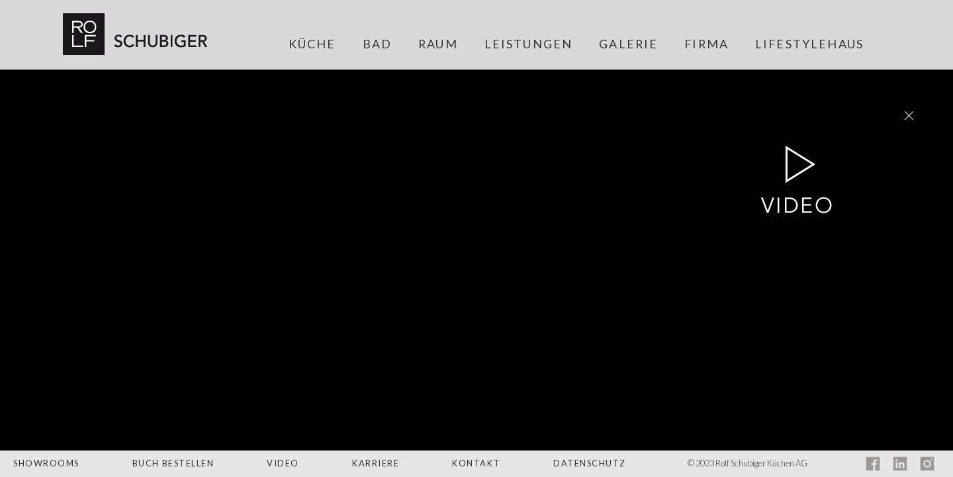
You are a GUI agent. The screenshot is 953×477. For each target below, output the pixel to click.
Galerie (628, 44)
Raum (438, 44)
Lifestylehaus (809, 44)
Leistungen (528, 44)
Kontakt (476, 463)
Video (283, 463)
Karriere (375, 463)
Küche (312, 44)
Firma (706, 44)
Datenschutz (589, 463)
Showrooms (46, 463)
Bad (377, 44)
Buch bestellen (173, 463)
